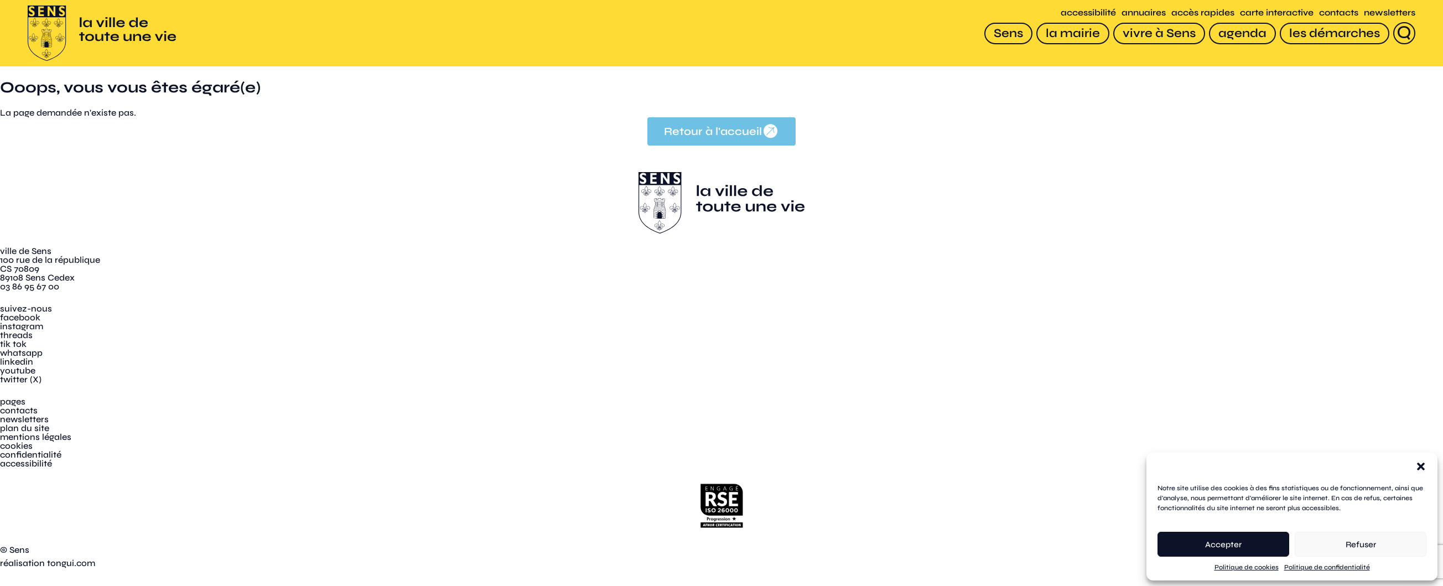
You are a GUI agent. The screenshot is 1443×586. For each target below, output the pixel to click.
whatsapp (21, 353)
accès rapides (1202, 12)
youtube (17, 370)
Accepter (1223, 544)
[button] (1420, 466)
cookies (16, 445)
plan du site (24, 428)
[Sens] (1008, 33)
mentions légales (35, 437)
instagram (21, 326)
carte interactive (1277, 12)
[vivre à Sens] (1159, 33)
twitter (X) (20, 379)
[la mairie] (1072, 33)
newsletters (1389, 12)
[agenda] (1242, 33)
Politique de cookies (1246, 567)
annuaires (1144, 12)
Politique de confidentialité (1327, 567)
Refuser (1361, 544)
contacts (1338, 12)
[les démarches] (1334, 33)
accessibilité (1088, 12)
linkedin (16, 361)
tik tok (13, 344)
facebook (20, 317)
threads (16, 335)
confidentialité (30, 454)
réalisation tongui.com (47, 563)
